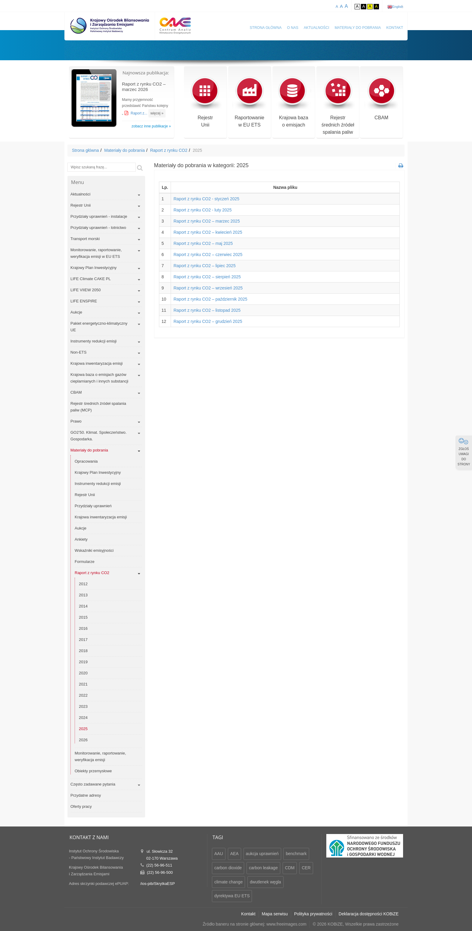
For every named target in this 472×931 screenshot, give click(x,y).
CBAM (381, 98)
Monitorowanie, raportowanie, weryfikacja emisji (100, 756)
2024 (83, 717)
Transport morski (85, 238)
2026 (83, 740)
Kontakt (394, 28)
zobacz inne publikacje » (151, 126)
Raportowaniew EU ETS (249, 102)
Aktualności (316, 28)
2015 (83, 617)
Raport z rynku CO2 (169, 150)
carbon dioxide (228, 867)
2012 (83, 584)
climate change (228, 881)
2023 (83, 706)
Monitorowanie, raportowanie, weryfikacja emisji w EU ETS (96, 253)
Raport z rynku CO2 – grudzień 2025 (207, 321)
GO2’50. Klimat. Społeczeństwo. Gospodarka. (98, 435)
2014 (83, 606)
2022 (83, 695)
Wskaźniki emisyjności (94, 550)
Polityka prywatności (313, 913)
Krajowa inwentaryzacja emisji (96, 363)
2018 (83, 650)
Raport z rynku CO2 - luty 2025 (202, 210)
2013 (83, 595)
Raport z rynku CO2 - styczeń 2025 (206, 198)
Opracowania (86, 461)
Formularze (85, 561)
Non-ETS (78, 352)
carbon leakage (263, 867)
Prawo (76, 421)
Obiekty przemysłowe (93, 771)
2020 (83, 673)
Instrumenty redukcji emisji (93, 341)
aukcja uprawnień (262, 853)
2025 (83, 728)
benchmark (296, 853)
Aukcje (76, 312)
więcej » (157, 113)
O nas (292, 28)
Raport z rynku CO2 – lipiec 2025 (204, 265)
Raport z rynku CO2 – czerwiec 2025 (207, 254)
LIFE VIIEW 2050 (85, 290)
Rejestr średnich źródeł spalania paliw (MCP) (98, 406)
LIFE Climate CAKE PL (90, 278)
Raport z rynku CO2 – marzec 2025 (206, 221)
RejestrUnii (205, 102)
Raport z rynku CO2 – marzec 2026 (144, 86)
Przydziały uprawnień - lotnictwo (98, 227)
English (397, 6)
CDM (290, 867)
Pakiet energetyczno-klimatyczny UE (98, 326)
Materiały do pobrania (358, 28)
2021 (83, 684)
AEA (234, 853)
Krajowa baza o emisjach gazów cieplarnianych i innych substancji (99, 377)
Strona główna (266, 28)
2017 (83, 639)
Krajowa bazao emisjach (293, 102)
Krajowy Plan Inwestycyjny (93, 267)
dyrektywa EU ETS (232, 895)
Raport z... (139, 113)
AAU (218, 853)
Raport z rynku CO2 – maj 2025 (203, 243)
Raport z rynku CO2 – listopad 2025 (207, 310)
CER (306, 867)
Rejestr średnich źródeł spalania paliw (338, 106)
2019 (83, 662)
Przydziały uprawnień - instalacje (98, 216)
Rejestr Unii (80, 205)
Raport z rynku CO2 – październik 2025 (210, 299)
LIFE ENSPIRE (83, 301)
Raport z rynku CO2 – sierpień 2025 (207, 276)
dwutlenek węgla (265, 881)
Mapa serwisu (275, 913)
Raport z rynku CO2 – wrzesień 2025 (208, 288)
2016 (83, 628)
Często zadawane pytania (92, 784)
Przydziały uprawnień (93, 506)
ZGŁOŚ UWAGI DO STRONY (464, 452)
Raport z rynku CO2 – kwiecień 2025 (207, 232)
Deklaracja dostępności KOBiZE (369, 913)
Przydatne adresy (85, 795)
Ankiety (81, 539)
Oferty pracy (81, 806)
